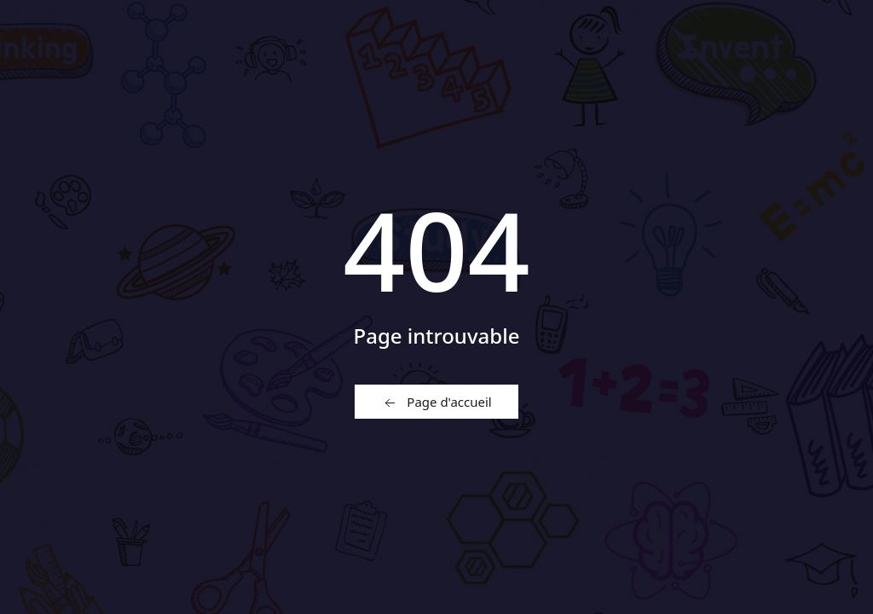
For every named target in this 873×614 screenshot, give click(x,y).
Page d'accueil (436, 402)
